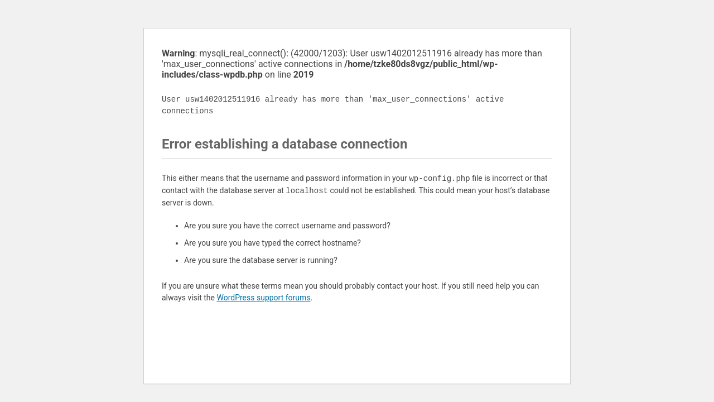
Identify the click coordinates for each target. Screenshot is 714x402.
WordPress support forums (263, 297)
